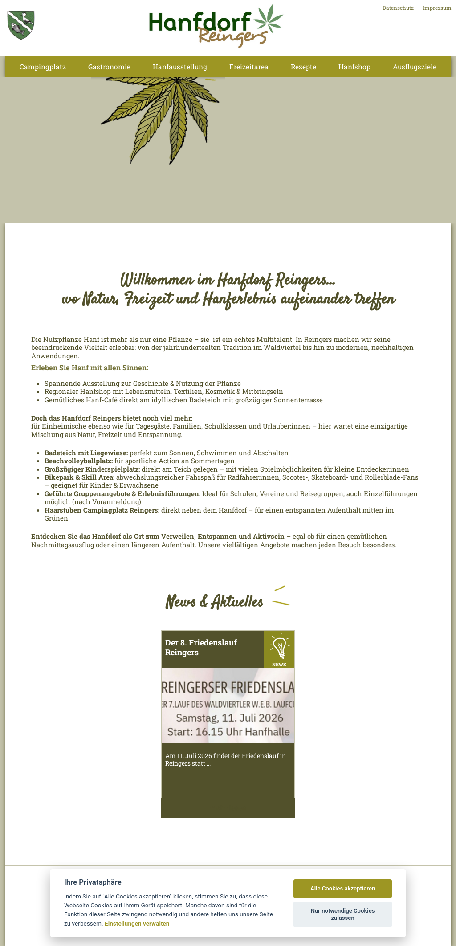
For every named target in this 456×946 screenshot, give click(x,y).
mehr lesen (228, 807)
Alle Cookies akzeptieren (342, 888)
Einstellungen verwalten (137, 923)
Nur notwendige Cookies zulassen (343, 914)
